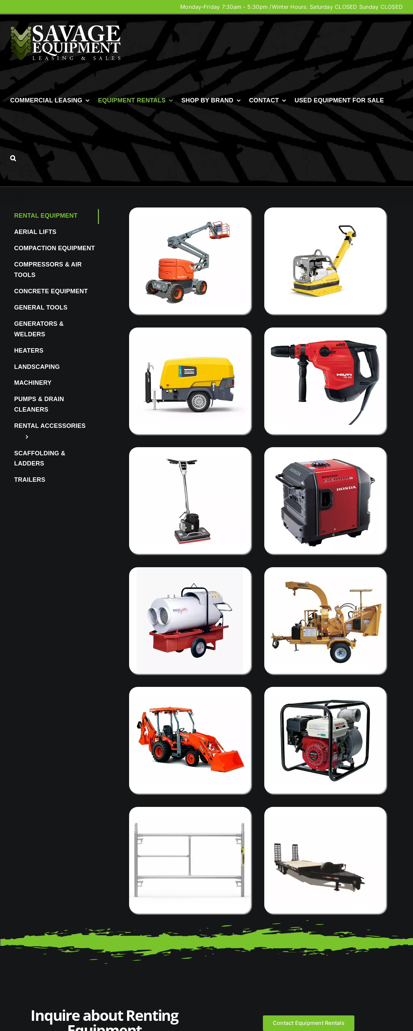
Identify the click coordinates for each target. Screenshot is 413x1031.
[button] (13, 158)
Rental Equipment (46, 215)
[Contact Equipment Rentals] (308, 1023)
